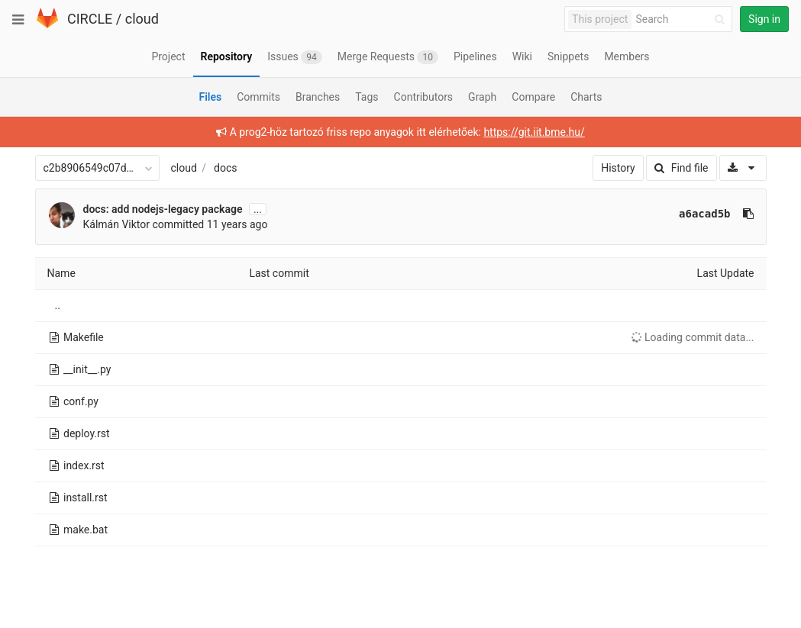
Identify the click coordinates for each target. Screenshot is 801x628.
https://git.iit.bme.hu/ (533, 132)
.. (57, 305)
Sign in (764, 19)
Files (210, 97)
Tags (366, 97)
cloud (142, 19)
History (618, 168)
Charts (586, 97)
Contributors (424, 97)
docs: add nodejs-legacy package (163, 209)
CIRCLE (89, 19)
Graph (482, 97)
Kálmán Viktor (116, 224)
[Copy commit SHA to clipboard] (748, 213)
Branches (318, 97)
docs (225, 168)
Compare (533, 97)
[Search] (682, 19)
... (258, 209)
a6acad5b (704, 214)
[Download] (742, 168)
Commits (258, 97)
